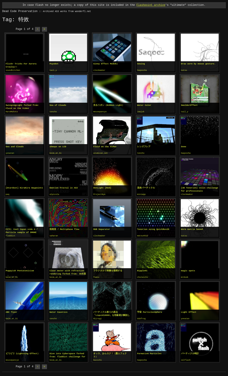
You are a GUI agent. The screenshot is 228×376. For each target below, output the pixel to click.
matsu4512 (142, 235)
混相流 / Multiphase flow (64, 228)
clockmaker (99, 70)
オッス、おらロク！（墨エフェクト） (110, 354)
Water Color (144, 105)
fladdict (10, 235)
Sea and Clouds (15, 146)
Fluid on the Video (104, 146)
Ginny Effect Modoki (105, 63)
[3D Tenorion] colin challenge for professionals (199, 189)
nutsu (184, 70)
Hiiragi (97, 317)
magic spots (188, 269)
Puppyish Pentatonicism (20, 269)
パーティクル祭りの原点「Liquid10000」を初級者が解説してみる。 (111, 312)
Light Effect (188, 310)
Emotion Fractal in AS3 (63, 187)
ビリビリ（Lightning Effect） (23, 352)
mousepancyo (99, 111)
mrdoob (184, 276)
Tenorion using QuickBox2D (153, 228)
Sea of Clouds (57, 105)
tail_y (53, 70)
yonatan (10, 152)
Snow (183, 146)
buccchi (97, 358)
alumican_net (100, 152)
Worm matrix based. (192, 228)
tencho (53, 111)
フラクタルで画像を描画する (107, 269)
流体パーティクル (146, 187)
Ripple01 (142, 269)
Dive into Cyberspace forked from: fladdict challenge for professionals (67, 354)
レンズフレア (144, 146)
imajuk (140, 111)
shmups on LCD (57, 146)
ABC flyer (11, 310)
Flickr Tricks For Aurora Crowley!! (21, 65)
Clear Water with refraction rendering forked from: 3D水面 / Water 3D (67, 271)
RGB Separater (101, 228)
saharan (53, 235)
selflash (186, 358)
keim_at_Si (55, 152)
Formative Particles (149, 352)
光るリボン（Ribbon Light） (108, 105)
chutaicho (142, 276)
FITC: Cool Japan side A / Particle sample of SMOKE (22, 230)
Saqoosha (142, 70)
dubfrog (141, 317)
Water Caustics (58, 310)
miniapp (141, 193)
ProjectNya (99, 193)
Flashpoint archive (150, 5)
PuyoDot (53, 63)
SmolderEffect (189, 105)
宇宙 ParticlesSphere (149, 310)
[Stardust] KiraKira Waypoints (24, 187)
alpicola (54, 193)
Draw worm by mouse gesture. (198, 63)
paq (7, 193)
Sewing (141, 63)
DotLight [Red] (102, 187)
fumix (96, 276)
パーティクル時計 (190, 352)
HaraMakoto (12, 111)
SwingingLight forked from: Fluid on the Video (22, 107)
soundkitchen (13, 70)
